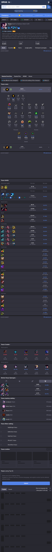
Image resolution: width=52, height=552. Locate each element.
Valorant (3, 498)
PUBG (2, 502)
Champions (4, 15)
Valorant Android (30, 502)
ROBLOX (3, 515)
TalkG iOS (28, 512)
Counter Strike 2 (5, 510)
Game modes (15, 15)
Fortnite (3, 508)
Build (3, 48)
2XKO (2, 504)
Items (20, 48)
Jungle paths (28, 48)
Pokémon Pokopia (6, 517)
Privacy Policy (5, 547)
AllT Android (29, 498)
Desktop (3, 527)
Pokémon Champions (7, 523)
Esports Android (30, 515)
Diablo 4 (3, 525)
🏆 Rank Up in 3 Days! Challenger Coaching (18, 11)
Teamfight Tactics (6, 495)
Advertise (28, 549)
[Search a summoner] (43, 7)
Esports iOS (29, 517)
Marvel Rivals (4, 506)
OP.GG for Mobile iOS (31, 495)
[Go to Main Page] (4, 2)
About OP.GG (4, 480)
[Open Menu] (49, 2)
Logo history (4, 487)
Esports (3, 536)
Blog (2, 484)
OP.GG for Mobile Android (33, 493)
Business (28, 547)
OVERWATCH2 (5, 500)
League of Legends (6, 493)
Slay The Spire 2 (5, 519)
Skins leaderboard (27, 15)
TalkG (2, 534)
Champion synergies (41, 48)
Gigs (2, 538)
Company (3, 482)
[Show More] (10, 2)
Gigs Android (29, 506)
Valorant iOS (29, 504)
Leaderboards (39, 15)
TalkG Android (30, 510)
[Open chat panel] (50, 32)
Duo (2, 532)
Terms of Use (5, 549)
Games (3, 529)
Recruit (28, 551)
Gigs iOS (28, 508)
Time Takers (4, 521)
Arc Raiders (4, 512)
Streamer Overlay (6, 540)
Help (2, 551)
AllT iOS (28, 500)
